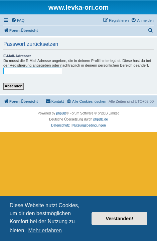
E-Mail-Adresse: (17, 56)
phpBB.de (100, 119)
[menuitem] (17, 20)
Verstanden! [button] (119, 218)
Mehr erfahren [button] (45, 230)
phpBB (61, 113)
